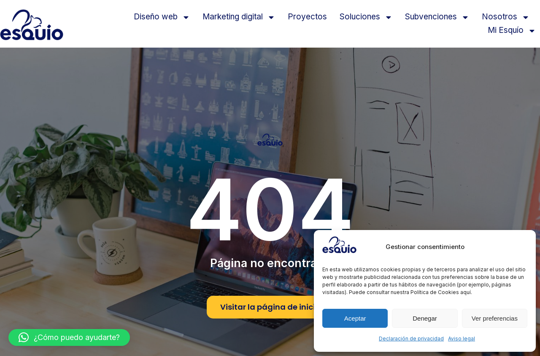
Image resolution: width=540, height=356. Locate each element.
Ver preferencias (495, 318)
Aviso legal (461, 338)
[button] (69, 337)
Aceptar (355, 318)
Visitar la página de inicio (270, 307)
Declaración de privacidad (411, 338)
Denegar (425, 318)
